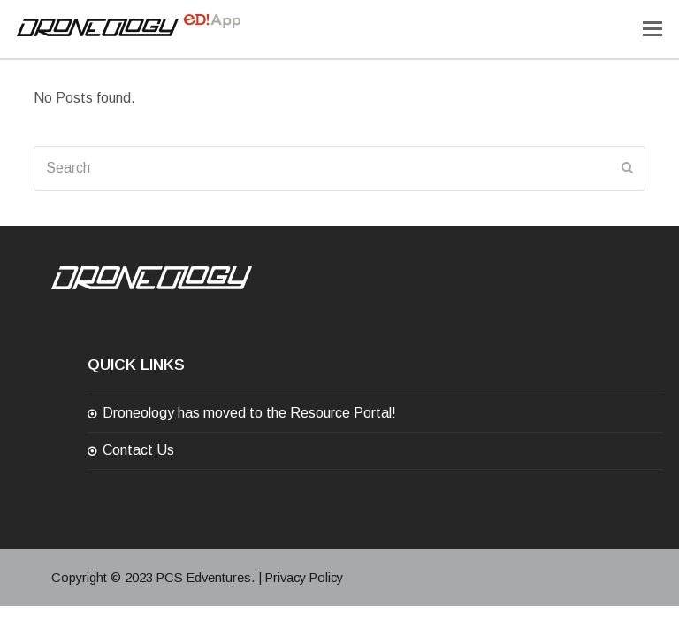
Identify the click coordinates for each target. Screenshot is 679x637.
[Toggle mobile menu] (652, 29)
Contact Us (138, 449)
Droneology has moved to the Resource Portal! (249, 412)
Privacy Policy (304, 578)
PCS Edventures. (205, 578)
